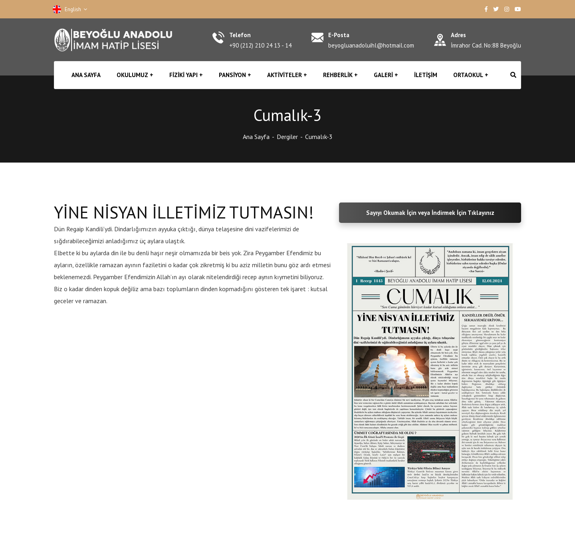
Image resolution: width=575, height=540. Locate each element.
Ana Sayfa (256, 137)
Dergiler (287, 137)
